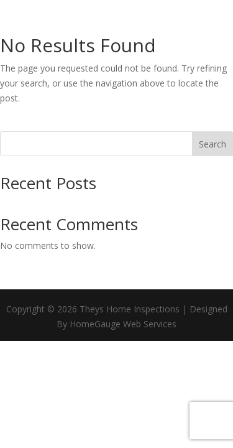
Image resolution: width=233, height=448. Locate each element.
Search (212, 144)
